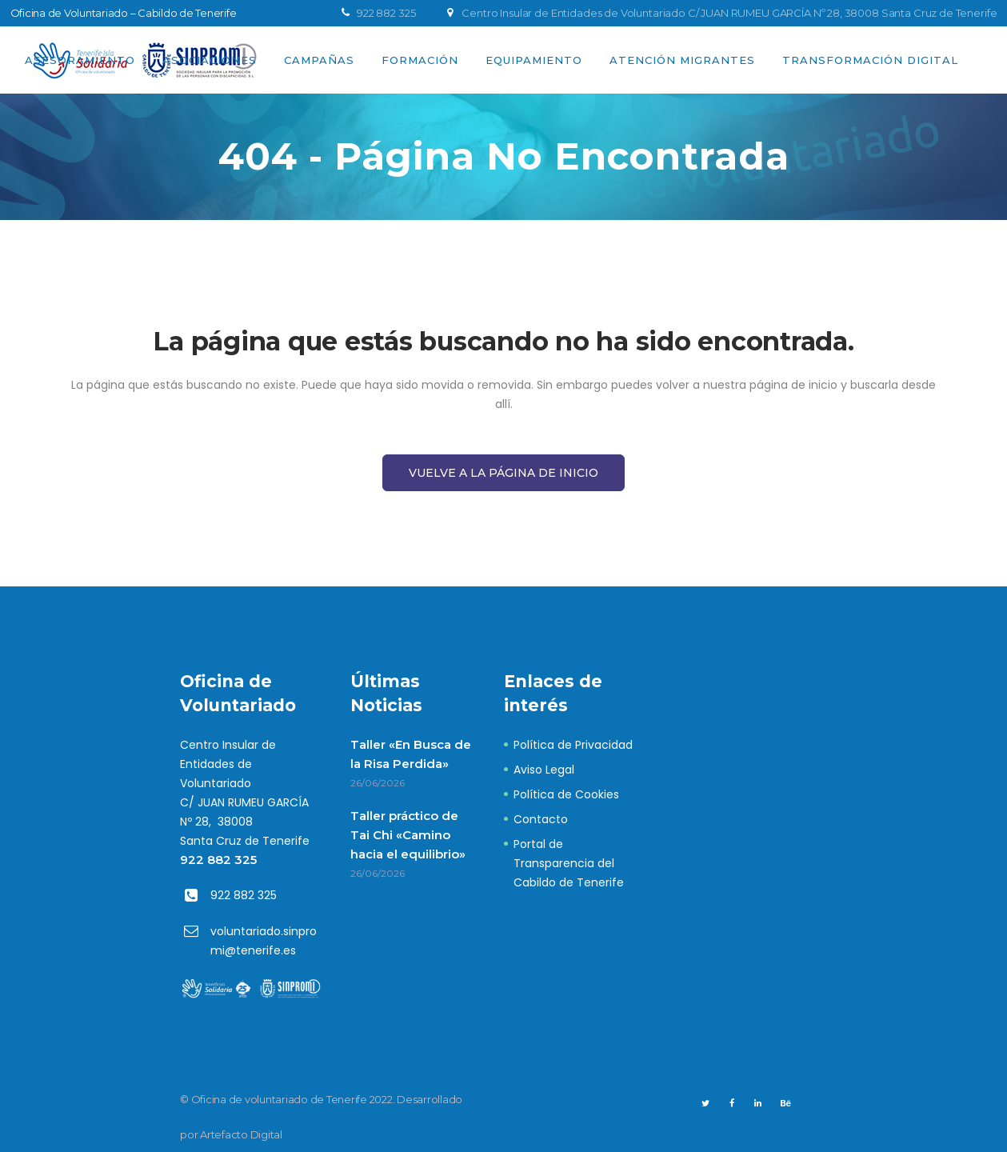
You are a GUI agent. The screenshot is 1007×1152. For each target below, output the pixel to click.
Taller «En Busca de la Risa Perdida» (410, 754)
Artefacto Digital (241, 1134)
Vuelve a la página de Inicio (503, 473)
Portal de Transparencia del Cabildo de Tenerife (568, 863)
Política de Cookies (566, 794)
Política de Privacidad (573, 745)
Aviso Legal (543, 770)
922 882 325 (218, 859)
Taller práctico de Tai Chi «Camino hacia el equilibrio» (408, 835)
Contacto (540, 819)
